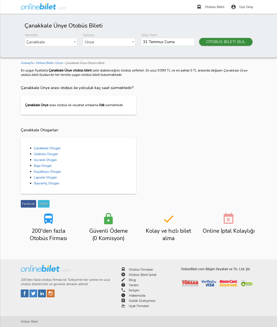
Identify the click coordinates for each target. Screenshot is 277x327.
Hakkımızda (137, 295)
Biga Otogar (43, 166)
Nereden (31, 35)
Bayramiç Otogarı (46, 183)
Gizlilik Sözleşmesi (142, 301)
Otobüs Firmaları (141, 269)
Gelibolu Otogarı (46, 154)
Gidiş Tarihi (149, 35)
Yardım (134, 285)
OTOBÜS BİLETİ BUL (226, 42)
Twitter (43, 204)
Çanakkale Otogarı (47, 148)
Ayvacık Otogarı (45, 160)
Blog (132, 280)
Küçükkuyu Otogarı (47, 171)
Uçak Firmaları (139, 306)
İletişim (134, 290)
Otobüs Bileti (210, 7)
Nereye (88, 35)
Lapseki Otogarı (45, 177)
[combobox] (50, 42)
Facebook (28, 204)
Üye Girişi (242, 7)
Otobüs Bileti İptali (142, 275)
